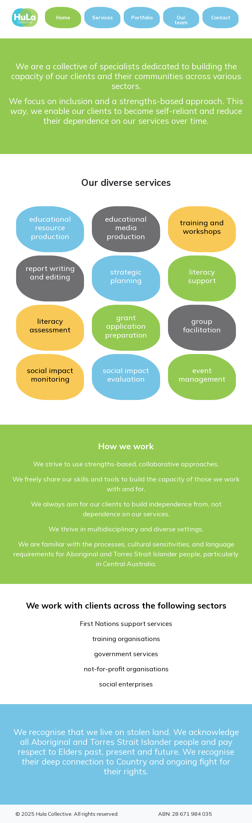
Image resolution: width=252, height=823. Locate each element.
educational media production (126, 227)
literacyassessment (50, 325)
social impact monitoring (50, 375)
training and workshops (202, 227)
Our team (181, 20)
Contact (220, 17)
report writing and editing (50, 272)
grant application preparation (126, 326)
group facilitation (202, 325)
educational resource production (50, 227)
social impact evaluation (126, 375)
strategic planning (126, 276)
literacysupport (202, 276)
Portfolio (142, 17)
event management (201, 375)
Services (102, 17)
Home (63, 17)
